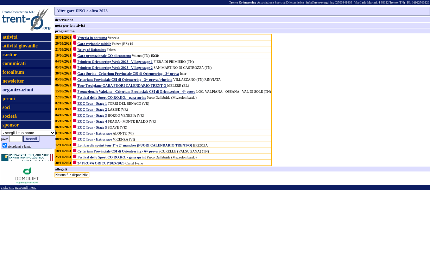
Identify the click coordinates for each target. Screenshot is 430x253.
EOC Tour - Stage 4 (92, 121)
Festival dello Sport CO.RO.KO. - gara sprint (111, 97)
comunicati (14, 63)
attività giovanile (20, 45)
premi (8, 98)
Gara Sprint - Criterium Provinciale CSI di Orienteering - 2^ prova (128, 74)
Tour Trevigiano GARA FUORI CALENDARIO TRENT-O (122, 85)
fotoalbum (13, 72)
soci (6, 107)
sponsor (10, 125)
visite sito (7, 187)
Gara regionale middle (94, 44)
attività (10, 37)
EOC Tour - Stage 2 (92, 109)
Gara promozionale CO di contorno (104, 56)
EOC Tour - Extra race (94, 133)
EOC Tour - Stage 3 (92, 115)
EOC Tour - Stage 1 (92, 103)
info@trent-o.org (317, 2)
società (9, 116)
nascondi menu (25, 187)
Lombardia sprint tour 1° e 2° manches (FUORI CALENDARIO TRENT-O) (134, 145)
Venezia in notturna (92, 38)
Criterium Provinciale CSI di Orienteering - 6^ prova (117, 151)
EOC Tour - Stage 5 (92, 127)
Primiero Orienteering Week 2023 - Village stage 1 (115, 62)
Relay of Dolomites (91, 50)
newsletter (13, 81)
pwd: (4, 139)
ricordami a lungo (19, 146)
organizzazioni (17, 89)
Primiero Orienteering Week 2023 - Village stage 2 (115, 68)
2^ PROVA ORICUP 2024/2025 (101, 163)
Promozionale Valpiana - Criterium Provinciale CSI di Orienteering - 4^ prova (136, 91)
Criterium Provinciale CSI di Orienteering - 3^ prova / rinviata (124, 80)
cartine (9, 54)
